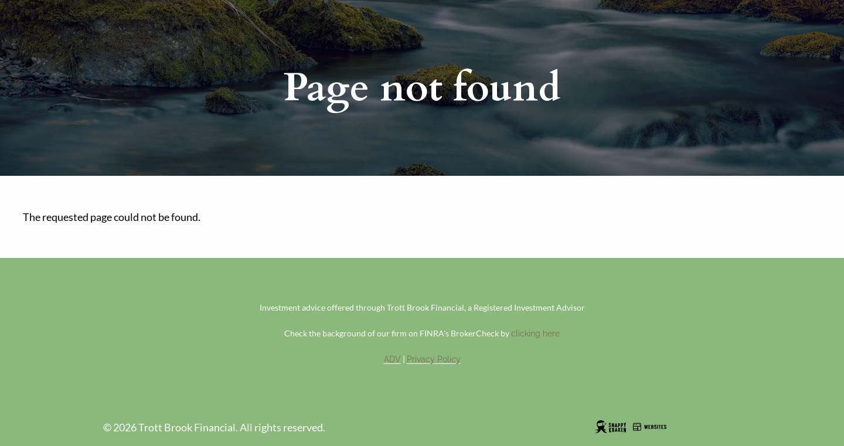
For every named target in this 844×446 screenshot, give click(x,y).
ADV (392, 359)
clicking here (535, 333)
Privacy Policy (434, 359)
